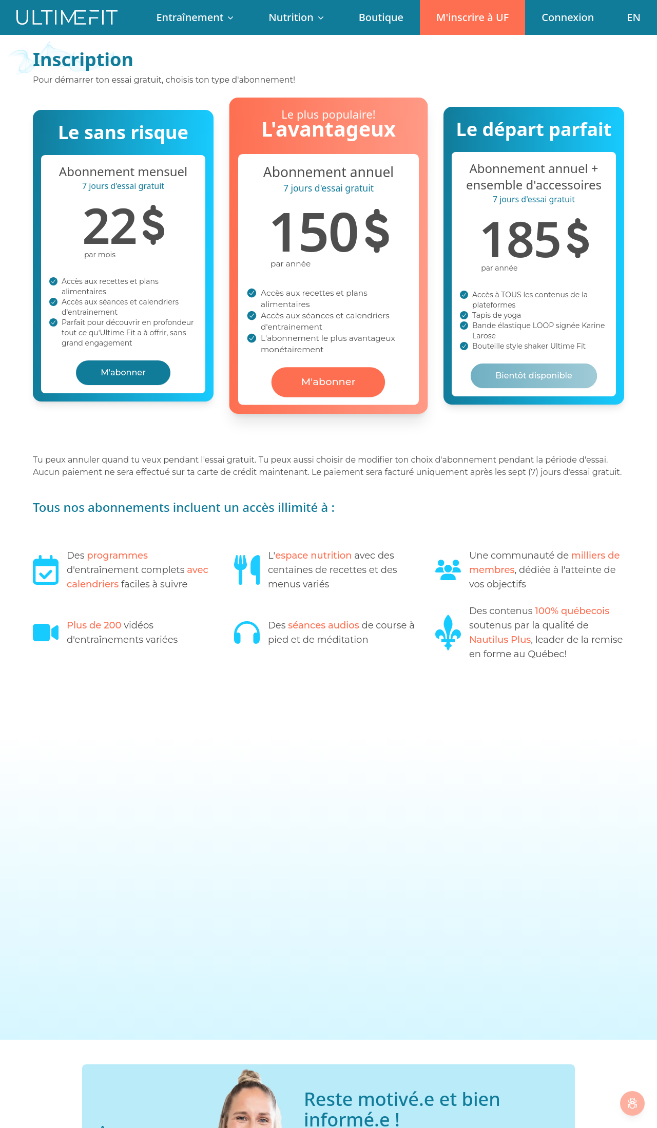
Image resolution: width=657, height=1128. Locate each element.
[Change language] (633, 17)
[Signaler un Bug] (632, 1103)
